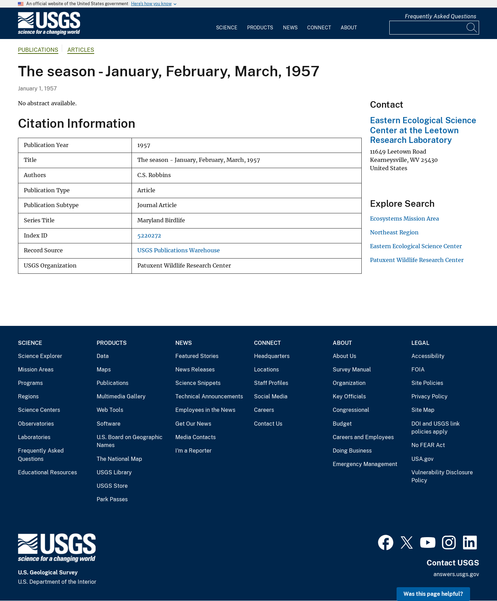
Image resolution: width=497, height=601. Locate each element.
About (349, 27)
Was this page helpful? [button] (433, 594)
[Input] (434, 28)
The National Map (119, 459)
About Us (344, 356)
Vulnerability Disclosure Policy (442, 476)
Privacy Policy (429, 396)
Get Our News (193, 423)
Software (108, 423)
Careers (264, 410)
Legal (420, 343)
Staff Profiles (271, 383)
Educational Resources (47, 472)
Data (103, 356)
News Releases (195, 369)
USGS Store (112, 486)
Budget (342, 423)
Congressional (351, 410)
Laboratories (34, 437)
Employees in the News (205, 410)
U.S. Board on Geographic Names (130, 441)
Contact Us (268, 423)
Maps (104, 369)
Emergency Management (365, 464)
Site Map (423, 410)
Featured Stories (196, 356)
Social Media (271, 396)
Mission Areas (35, 369)
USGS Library (114, 472)
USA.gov (422, 459)
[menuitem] (226, 23)
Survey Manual (352, 369)
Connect (319, 27)
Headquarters (272, 356)
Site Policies (427, 383)
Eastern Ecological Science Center (416, 246)
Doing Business (352, 450)
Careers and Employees (363, 437)
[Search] (472, 28)
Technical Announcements (209, 396)
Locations (266, 369)
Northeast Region (394, 232)
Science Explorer (40, 356)
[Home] (49, 33)
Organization (349, 383)
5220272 (149, 235)
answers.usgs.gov (456, 574)
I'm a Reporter (193, 450)
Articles (80, 50)
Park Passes (112, 499)
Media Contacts (195, 437)
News (290, 27)
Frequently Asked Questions (440, 16)
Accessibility (428, 356)
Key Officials (349, 396)
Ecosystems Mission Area (404, 218)
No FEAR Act (428, 445)
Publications (38, 50)
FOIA (418, 369)
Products (260, 27)
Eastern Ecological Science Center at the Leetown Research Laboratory (423, 130)
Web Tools (110, 410)
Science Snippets (198, 383)
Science (226, 27)
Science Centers (39, 410)
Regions (28, 396)
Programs (30, 383)
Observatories (36, 423)
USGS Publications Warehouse (178, 250)
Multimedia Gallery (121, 396)
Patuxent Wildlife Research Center (417, 259)
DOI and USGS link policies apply (435, 427)
